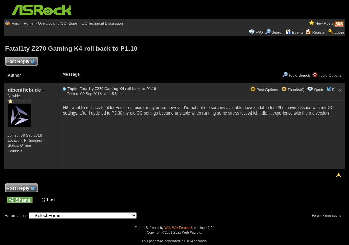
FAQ (259, 32)
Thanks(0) (292, 90)
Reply (337, 90)
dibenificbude (26, 90)
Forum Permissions (328, 215)
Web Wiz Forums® (178, 228)
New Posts (324, 23)
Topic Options (327, 75)
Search (278, 32)
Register (319, 32)
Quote (319, 90)
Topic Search (296, 75)
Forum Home (22, 23)
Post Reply (20, 62)
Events (295, 32)
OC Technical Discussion (102, 23)
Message (71, 74)
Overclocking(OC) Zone (57, 23)
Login (339, 32)
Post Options (264, 90)
